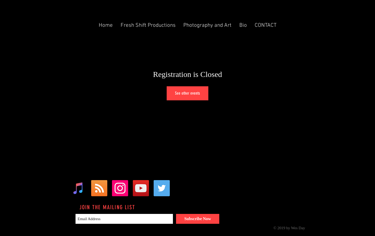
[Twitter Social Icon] (162, 188)
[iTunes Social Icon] (78, 188)
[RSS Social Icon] (99, 188)
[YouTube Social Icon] (141, 188)
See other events (187, 93)
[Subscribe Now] (197, 219)
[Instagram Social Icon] (120, 188)
